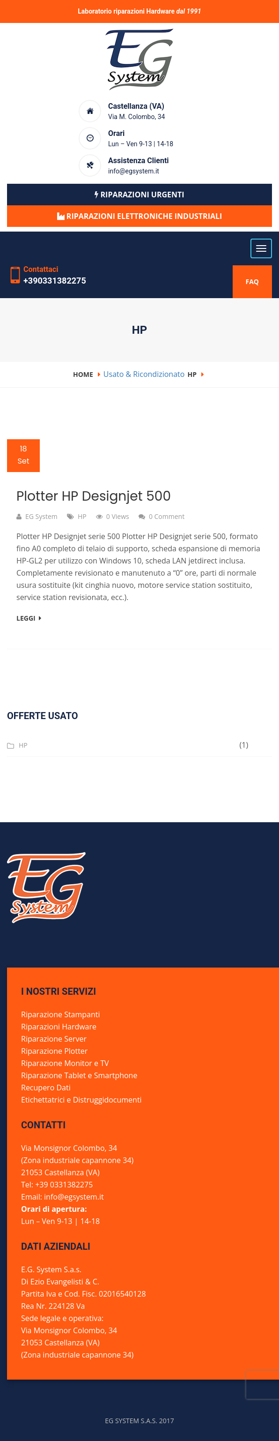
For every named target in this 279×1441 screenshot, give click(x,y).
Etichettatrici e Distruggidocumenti (81, 1100)
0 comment (166, 516)
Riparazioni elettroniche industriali (143, 216)
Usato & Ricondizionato (144, 374)
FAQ (252, 281)
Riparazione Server (54, 1039)
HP (192, 374)
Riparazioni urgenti (139, 194)
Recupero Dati (46, 1087)
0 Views (117, 516)
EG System (41, 516)
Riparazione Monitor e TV (65, 1063)
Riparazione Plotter (54, 1051)
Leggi (28, 618)
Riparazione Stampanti (60, 1014)
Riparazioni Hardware (58, 1026)
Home (83, 374)
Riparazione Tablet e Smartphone (79, 1075)
